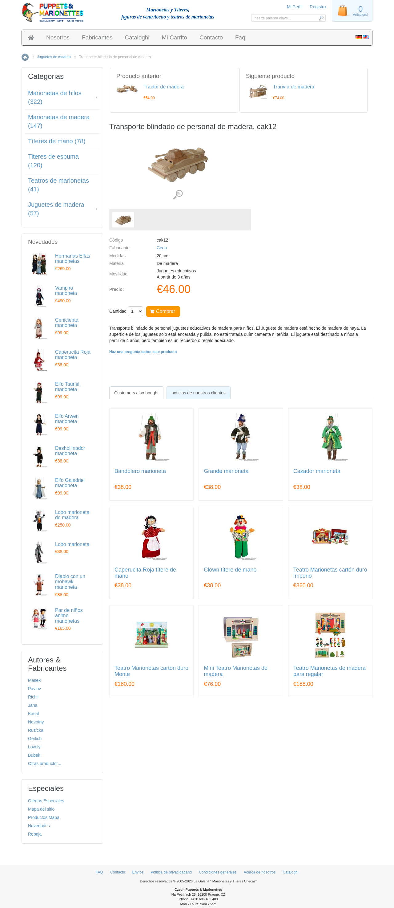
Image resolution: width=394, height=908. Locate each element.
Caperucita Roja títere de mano (145, 573)
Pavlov (34, 688)
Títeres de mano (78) (57, 141)
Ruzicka (35, 730)
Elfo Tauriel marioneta (67, 386)
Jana (32, 705)
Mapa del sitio (41, 809)
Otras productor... (44, 763)
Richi (33, 696)
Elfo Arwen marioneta (66, 418)
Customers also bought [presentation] (136, 392)
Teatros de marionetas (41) (58, 185)
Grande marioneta (226, 471)
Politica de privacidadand (171, 872)
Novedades (39, 825)
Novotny (36, 721)
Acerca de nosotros (259, 872)
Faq (240, 37)
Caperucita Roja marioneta (72, 354)
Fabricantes (97, 37)
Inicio (25, 57)
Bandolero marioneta (140, 471)
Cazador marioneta (316, 471)
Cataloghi (137, 37)
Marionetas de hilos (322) (54, 97)
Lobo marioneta (72, 544)
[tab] (136, 392)
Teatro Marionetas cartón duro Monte (151, 671)
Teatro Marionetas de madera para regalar (329, 671)
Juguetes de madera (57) (56, 209)
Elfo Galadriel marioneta (70, 483)
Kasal (33, 713)
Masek (34, 680)
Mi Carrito (174, 37)
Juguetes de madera (53, 57)
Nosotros (58, 37)
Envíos (138, 872)
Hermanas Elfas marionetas (72, 258)
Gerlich (35, 738)
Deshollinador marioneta (70, 451)
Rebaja (35, 834)
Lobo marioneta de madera (72, 515)
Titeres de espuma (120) (53, 161)
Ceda (162, 247)
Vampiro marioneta (66, 290)
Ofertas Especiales (46, 800)
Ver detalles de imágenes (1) (177, 194)
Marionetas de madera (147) (59, 121)
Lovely (34, 746)
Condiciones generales (217, 872)
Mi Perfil (295, 6)
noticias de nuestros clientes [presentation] (198, 392)
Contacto (211, 37)
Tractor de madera (163, 86)
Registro (318, 6)
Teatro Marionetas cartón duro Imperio (330, 573)
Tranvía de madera (294, 86)
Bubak (34, 755)
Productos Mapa (43, 817)
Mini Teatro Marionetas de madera (235, 671)
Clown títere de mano (230, 570)
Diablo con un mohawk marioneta (70, 582)
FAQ (99, 872)
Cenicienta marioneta (66, 322)
